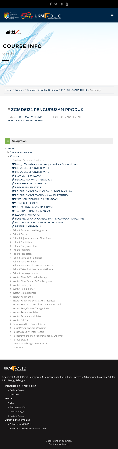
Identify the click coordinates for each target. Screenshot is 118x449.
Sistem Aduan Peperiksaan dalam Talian (28, 428)
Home (8, 89)
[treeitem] (59, 248)
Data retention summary (59, 440)
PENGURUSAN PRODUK (74, 89)
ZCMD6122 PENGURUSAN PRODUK (47, 109)
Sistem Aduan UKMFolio (21, 424)
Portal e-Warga (17, 411)
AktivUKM (14, 394)
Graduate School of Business (42, 89)
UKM (12, 402)
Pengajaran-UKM (18, 407)
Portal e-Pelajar (17, 415)
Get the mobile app (59, 444)
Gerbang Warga (17, 390)
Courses (19, 89)
